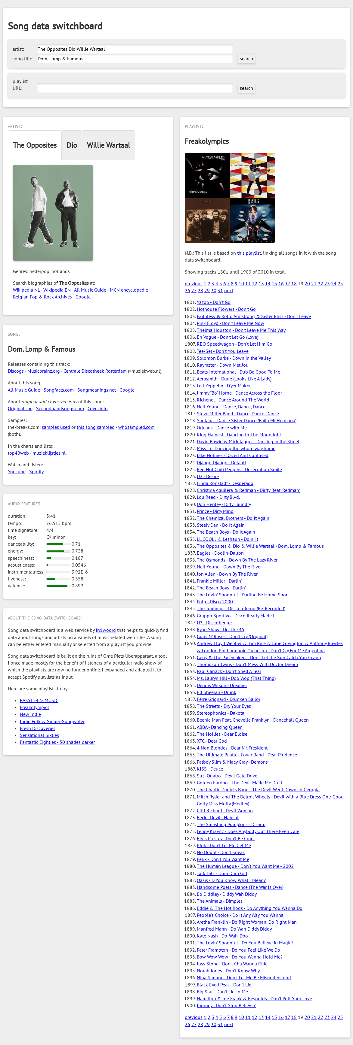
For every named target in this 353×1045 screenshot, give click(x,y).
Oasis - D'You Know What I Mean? (231, 880)
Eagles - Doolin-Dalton (220, 553)
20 (307, 283)
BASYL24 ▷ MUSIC (39, 700)
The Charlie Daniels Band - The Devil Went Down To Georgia (258, 789)
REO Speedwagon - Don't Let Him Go (234, 344)
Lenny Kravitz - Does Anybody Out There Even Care (248, 831)
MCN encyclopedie (129, 290)
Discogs (16, 371)
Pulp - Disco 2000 (215, 601)
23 (327, 283)
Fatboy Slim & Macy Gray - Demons (232, 762)
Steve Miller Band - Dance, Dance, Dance (238, 413)
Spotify (36, 471)
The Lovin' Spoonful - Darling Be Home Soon (243, 595)
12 (254, 283)
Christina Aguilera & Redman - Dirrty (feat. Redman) (248, 490)
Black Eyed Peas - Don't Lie (224, 985)
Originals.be (20, 408)
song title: (23, 59)
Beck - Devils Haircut (218, 817)
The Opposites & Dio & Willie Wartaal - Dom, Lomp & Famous (260, 546)
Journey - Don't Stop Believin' (226, 1005)
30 (213, 290)
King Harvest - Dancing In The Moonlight (239, 435)
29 (207, 290)
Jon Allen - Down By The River (227, 574)
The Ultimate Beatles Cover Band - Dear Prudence (247, 755)
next (228, 290)
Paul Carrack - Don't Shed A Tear (229, 671)
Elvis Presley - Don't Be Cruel (226, 838)
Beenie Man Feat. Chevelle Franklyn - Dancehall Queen (253, 720)
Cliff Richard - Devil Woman (225, 810)
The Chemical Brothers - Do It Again (233, 518)
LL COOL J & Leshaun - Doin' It (227, 539)
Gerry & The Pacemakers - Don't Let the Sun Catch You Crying (259, 657)
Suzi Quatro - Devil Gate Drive (227, 776)
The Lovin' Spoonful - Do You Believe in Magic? (245, 943)
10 (241, 283)
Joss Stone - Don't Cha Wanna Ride (232, 964)
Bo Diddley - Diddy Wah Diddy (227, 894)
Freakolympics (34, 707)
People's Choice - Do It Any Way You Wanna (240, 915)
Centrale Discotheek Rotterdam (95, 371)
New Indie (30, 714)
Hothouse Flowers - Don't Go (226, 309)
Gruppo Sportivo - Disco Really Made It (236, 616)
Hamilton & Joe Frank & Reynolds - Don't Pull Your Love (254, 998)
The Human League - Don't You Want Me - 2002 (245, 866)
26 (187, 290)
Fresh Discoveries (37, 728)
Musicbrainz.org (43, 371)
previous (194, 283)
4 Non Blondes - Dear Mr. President (232, 748)
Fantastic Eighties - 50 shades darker (57, 742)
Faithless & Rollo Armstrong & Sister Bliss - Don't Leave (254, 316)
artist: (18, 49)
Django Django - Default (221, 462)
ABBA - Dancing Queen (220, 727)
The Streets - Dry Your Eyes (224, 706)
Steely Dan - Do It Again (221, 525)
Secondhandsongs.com (60, 408)
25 (340, 283)
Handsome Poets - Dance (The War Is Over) (240, 887)
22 (320, 283)
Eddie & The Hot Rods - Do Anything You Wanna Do (249, 908)
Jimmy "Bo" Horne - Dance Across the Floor (239, 393)
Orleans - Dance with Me (222, 428)
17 (287, 283)
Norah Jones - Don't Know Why (228, 971)
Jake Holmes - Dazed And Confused (232, 455)
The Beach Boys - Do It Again (226, 532)
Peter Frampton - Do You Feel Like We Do (238, 950)
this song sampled (96, 427)
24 (333, 283)
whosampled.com (136, 427)
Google (83, 297)
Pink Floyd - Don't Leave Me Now (230, 323)
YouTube (17, 471)
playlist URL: (20, 84)
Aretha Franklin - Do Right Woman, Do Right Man (247, 922)
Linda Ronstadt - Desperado (225, 483)
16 (281, 283)
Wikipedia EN (57, 290)
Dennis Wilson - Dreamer (222, 685)
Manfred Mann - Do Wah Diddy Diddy (234, 929)
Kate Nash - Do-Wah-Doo (222, 936)
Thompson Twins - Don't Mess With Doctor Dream (247, 664)
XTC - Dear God (212, 741)
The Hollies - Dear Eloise (222, 734)
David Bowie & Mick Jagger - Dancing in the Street (248, 441)
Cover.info (98, 408)
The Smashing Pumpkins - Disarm (231, 824)
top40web (18, 453)
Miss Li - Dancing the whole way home (236, 448)
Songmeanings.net (96, 390)
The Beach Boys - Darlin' (221, 588)
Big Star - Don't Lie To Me (222, 992)
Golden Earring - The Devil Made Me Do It (239, 783)
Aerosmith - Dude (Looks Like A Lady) (234, 379)
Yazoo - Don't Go (214, 302)
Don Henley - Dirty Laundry (224, 504)
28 (200, 290)
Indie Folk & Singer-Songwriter (52, 721)
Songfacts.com (59, 390)
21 (314, 283)
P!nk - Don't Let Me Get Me (224, 845)
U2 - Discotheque (214, 622)
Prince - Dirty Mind (215, 511)
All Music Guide (90, 290)
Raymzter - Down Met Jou (223, 365)
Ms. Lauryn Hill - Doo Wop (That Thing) (236, 678)
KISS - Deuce (210, 769)
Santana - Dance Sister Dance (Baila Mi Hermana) (246, 420)
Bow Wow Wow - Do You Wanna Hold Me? (240, 957)
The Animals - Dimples (220, 901)
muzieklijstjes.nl (49, 453)
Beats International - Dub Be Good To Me (238, 372)
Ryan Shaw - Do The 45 (220, 629)
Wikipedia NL (26, 290)
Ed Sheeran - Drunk (216, 692)
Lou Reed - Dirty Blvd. (218, 497)
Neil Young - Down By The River (229, 567)
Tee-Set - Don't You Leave (223, 351)
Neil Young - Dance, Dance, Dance (231, 407)
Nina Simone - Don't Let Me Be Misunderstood (244, 977)
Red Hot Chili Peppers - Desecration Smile (239, 469)
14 (268, 283)
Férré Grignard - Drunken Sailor (228, 699)
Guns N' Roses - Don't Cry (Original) (232, 636)
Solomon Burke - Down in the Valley (234, 358)
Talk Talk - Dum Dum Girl (222, 873)
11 (248, 283)
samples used (56, 427)
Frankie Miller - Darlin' (219, 581)
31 (220, 290)
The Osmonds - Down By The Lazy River (237, 560)
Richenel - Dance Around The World (233, 400)
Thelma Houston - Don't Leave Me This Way (241, 330)
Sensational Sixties (39, 735)
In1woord (106, 630)
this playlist (249, 253)
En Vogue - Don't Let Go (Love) (227, 337)
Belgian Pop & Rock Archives (42, 297)
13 (261, 283)
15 (274, 283)
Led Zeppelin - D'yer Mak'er (224, 386)
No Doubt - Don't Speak (221, 852)
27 (194, 290)
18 (294, 283)
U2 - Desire (208, 476)
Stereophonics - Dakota (220, 713)
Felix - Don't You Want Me (223, 859)
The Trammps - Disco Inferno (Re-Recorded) (241, 608)
